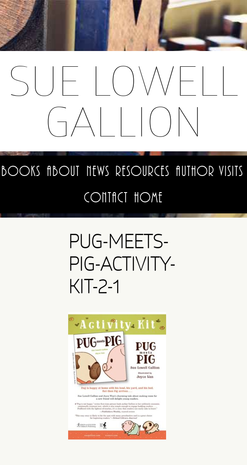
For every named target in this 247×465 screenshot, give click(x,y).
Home (148, 197)
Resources (142, 171)
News (97, 171)
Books (20, 171)
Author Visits (209, 171)
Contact (106, 197)
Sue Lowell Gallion (123, 100)
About (63, 171)
